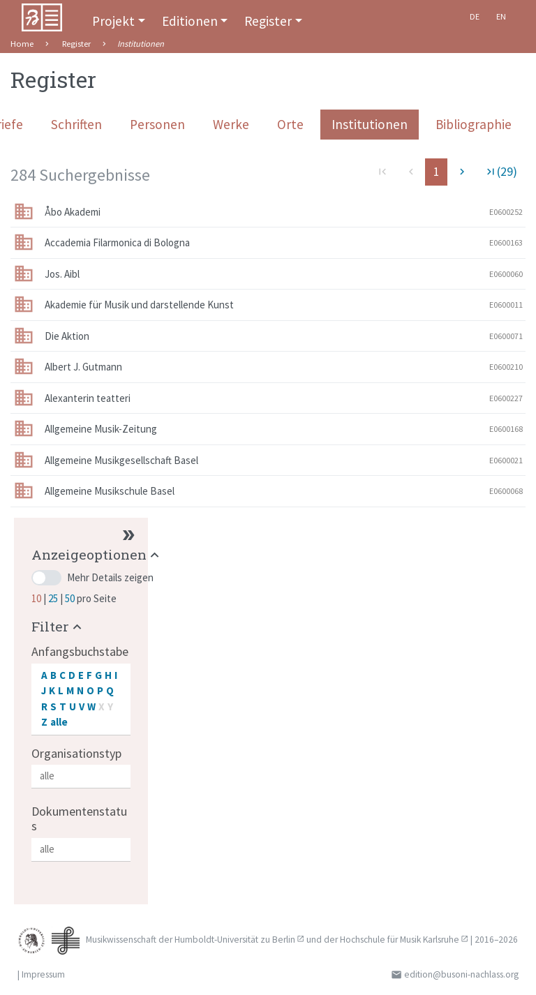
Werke (231, 124)
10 (37, 598)
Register (268, 21)
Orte (290, 124)
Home (22, 43)
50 (71, 598)
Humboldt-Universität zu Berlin (234, 939)
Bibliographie (474, 124)
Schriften (76, 124)
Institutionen (370, 124)
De (474, 16)
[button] (97, 554)
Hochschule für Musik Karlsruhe (399, 939)
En (501, 16)
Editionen (190, 21)
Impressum (43, 974)
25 (54, 598)
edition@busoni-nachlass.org (461, 974)
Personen (157, 124)
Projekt (113, 21)
